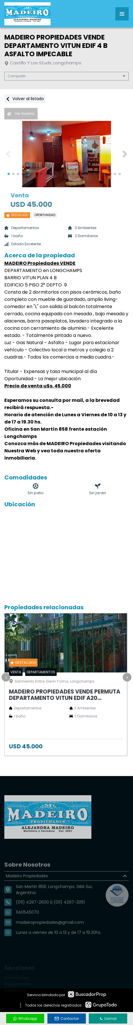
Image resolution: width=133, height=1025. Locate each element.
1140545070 (27, 925)
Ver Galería (21, 113)
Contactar (67, 1018)
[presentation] (5, 677)
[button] (125, 154)
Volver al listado (25, 99)
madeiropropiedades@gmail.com (50, 935)
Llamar (108, 1018)
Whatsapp (25, 1018)
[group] (66, 154)
